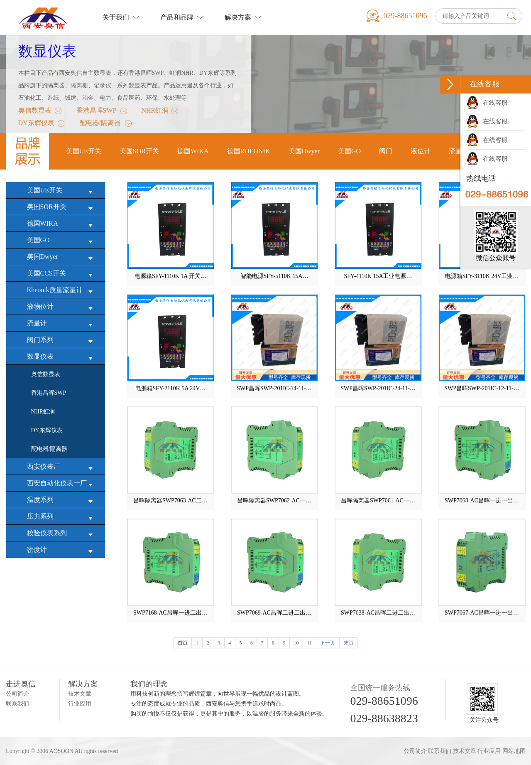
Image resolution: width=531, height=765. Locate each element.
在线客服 (487, 103)
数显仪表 (47, 51)
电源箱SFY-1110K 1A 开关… (170, 276)
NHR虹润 (155, 112)
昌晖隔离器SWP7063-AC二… (170, 500)
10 (296, 642)
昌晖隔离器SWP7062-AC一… (274, 500)
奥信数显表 (34, 112)
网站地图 (514, 751)
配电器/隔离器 (100, 124)
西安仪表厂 (62, 467)
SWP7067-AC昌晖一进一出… (482, 613)
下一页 (327, 642)
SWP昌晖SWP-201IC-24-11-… (378, 388)
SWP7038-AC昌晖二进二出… (378, 613)
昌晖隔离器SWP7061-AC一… (378, 500)
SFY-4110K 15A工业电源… (378, 276)
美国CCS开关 (62, 274)
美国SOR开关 (62, 207)
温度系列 (62, 500)
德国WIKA (62, 224)
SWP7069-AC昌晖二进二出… (274, 613)
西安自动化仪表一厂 (62, 483)
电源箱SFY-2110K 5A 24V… (170, 388)
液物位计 (62, 307)
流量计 (62, 323)
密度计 (62, 550)
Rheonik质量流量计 (62, 290)
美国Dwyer (62, 257)
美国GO (62, 240)
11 (309, 642)
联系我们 (17, 704)
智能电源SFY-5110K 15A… (274, 276)
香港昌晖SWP (96, 112)
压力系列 (62, 517)
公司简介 (17, 694)
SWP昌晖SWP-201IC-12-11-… (481, 388)
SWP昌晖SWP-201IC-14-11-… (274, 388)
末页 (349, 642)
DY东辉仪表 (36, 124)
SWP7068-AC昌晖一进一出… (482, 500)
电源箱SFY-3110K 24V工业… (482, 276)
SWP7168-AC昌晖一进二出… (170, 613)
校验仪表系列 (62, 533)
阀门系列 (62, 340)
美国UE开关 (62, 190)
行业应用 (79, 704)
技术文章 (79, 694)
